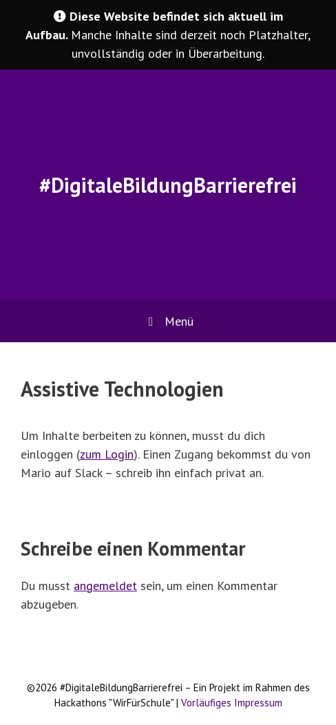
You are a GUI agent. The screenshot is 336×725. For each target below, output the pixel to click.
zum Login (107, 454)
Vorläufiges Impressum (231, 702)
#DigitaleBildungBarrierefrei (168, 184)
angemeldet (105, 585)
